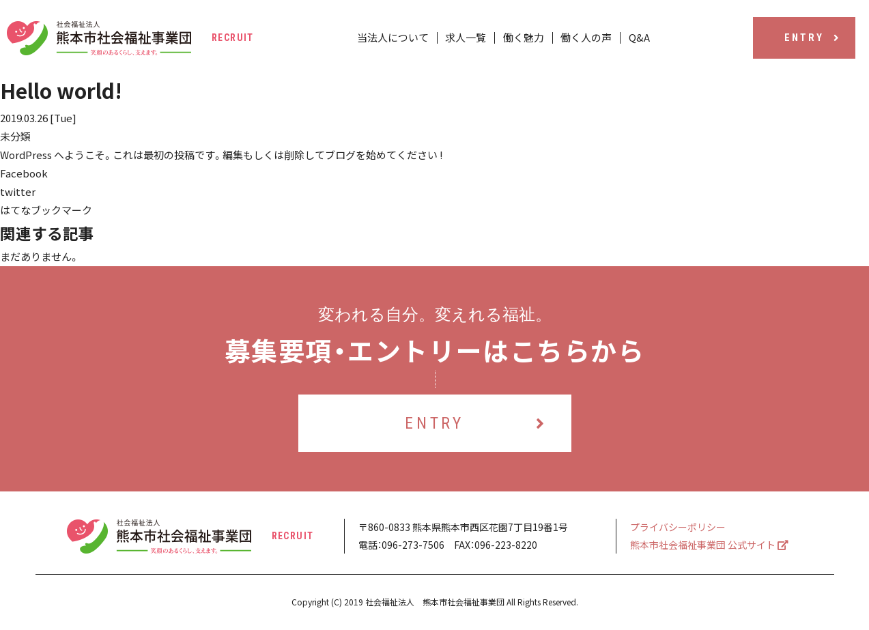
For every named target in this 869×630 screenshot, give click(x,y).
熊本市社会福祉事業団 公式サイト (709, 545)
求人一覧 (468, 38)
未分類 (15, 136)
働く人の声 (584, 38)
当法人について (397, 38)
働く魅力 (523, 38)
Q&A (634, 38)
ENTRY (812, 37)
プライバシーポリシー (678, 527)
